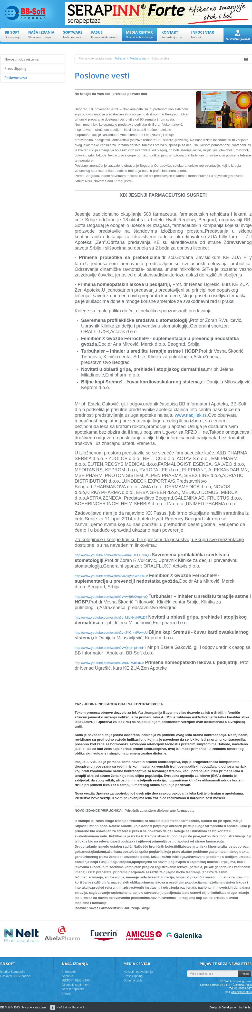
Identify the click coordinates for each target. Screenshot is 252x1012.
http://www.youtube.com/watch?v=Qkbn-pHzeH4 (110, 648)
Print (246, 59)
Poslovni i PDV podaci (15, 976)
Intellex (247, 1007)
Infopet (66, 993)
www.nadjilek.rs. (191, 415)
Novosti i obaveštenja (21, 59)
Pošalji (245, 973)
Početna (119, 58)
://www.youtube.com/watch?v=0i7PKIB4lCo (112, 663)
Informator (69, 972)
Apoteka (67, 976)
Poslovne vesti (15, 77)
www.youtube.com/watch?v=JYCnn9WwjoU (115, 632)
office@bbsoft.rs (241, 992)
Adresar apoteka (73, 989)
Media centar (138, 58)
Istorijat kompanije (12, 972)
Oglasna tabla (132, 980)
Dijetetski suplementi (76, 985)
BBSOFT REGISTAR (76, 980)
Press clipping (15, 68)
